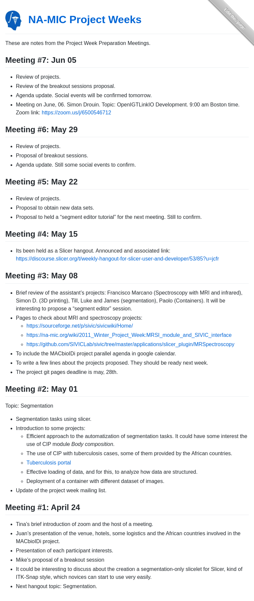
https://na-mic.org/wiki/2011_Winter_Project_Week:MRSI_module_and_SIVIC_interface (129, 335)
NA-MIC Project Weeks (85, 19)
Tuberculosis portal (48, 462)
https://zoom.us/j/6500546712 (76, 112)
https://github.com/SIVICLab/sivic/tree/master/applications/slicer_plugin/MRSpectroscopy (130, 344)
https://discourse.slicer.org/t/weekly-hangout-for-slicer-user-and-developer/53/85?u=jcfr (117, 258)
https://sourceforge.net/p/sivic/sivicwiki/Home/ (79, 326)
